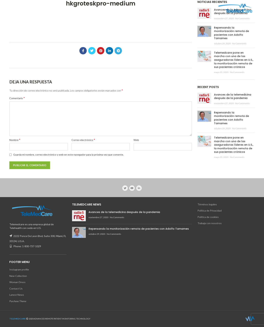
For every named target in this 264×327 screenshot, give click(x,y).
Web (136, 139)
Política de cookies (208, 216)
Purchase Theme (17, 301)
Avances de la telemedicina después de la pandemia (232, 96)
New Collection (18, 275)
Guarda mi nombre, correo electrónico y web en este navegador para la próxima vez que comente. (68, 154)
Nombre (14, 139)
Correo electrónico (83, 139)
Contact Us (16, 288)
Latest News (16, 294)
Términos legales (207, 204)
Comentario (17, 98)
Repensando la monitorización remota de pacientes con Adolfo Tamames (231, 33)
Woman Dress (17, 282)
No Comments (242, 18)
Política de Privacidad (209, 210)
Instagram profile (19, 269)
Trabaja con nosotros (209, 223)
